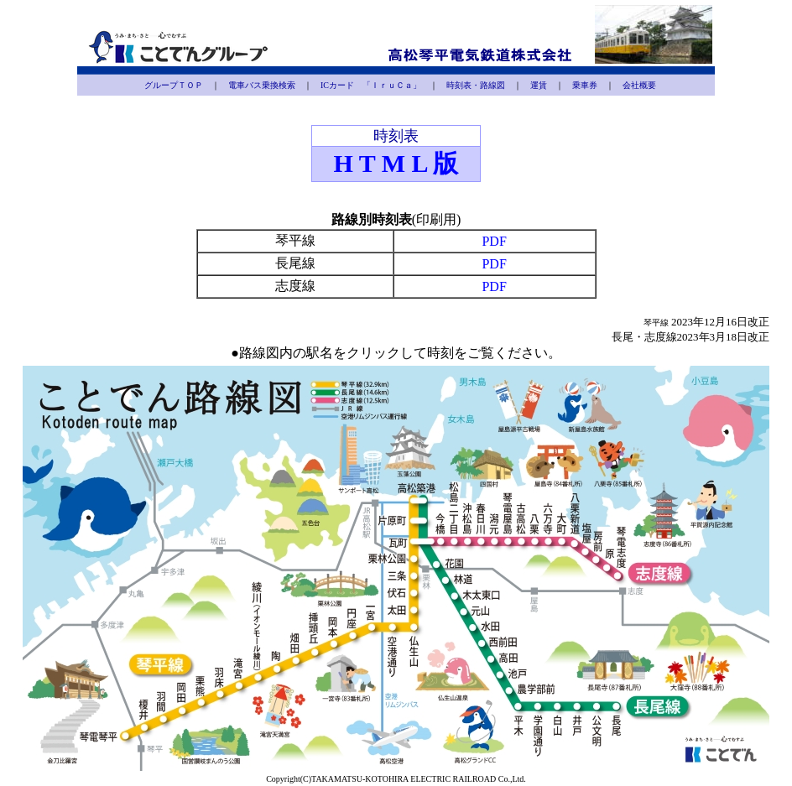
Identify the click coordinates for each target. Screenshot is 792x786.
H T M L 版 (396, 163)
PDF (494, 241)
